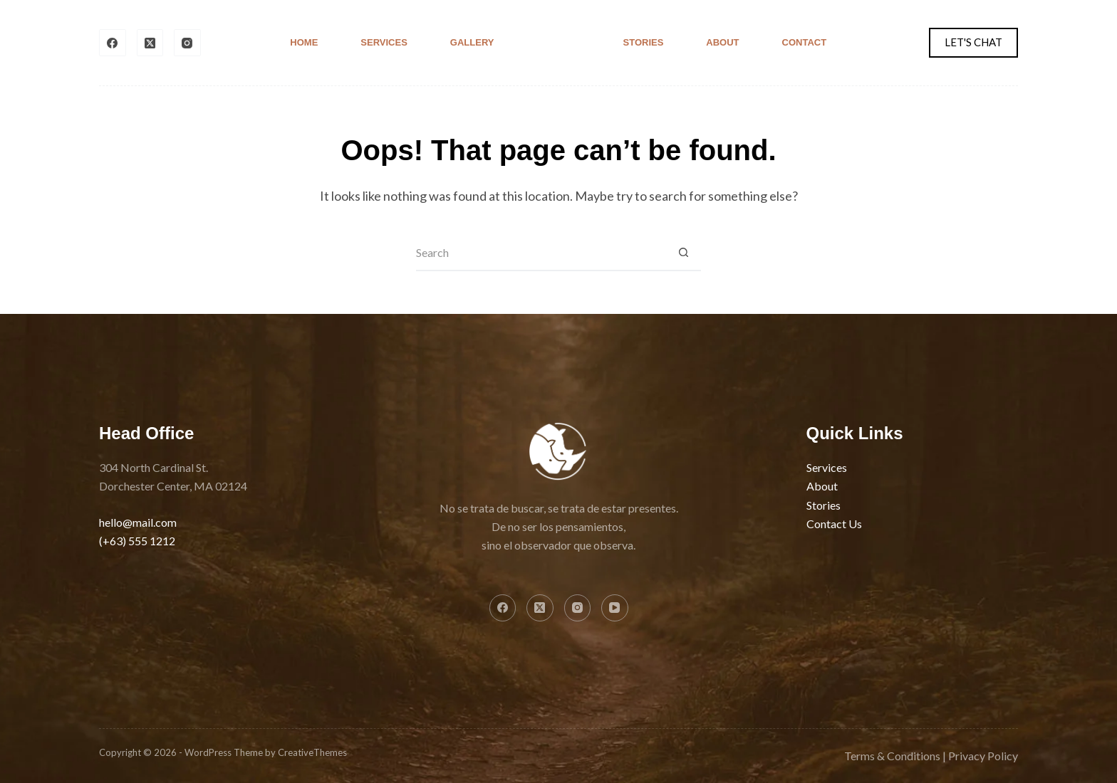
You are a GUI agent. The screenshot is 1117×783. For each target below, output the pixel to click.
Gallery (472, 42)
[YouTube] (614, 607)
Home (304, 42)
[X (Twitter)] (150, 42)
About (722, 42)
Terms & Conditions (892, 755)
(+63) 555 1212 (137, 540)
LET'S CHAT (973, 42)
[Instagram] (187, 42)
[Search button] (683, 253)
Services (383, 42)
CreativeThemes (312, 752)
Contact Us (834, 523)
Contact (804, 42)
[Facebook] (112, 42)
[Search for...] (540, 253)
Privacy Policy (983, 755)
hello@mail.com (138, 522)
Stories (643, 42)
